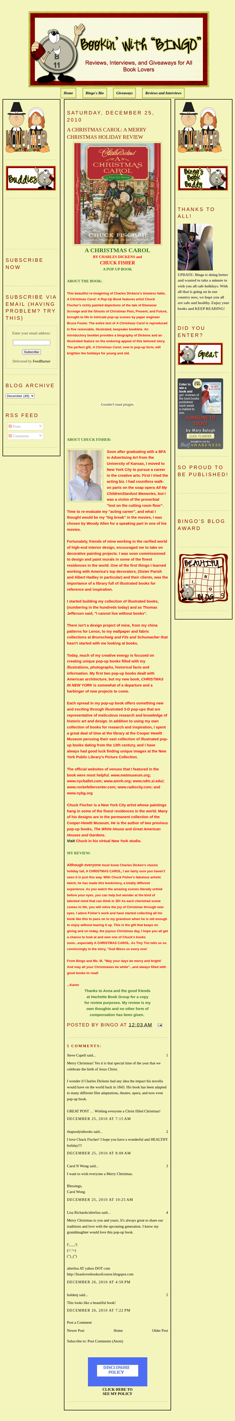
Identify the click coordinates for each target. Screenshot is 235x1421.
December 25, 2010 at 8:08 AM (99, 1153)
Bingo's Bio (95, 93)
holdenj (72, 1295)
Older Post (160, 1330)
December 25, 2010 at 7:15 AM (99, 1119)
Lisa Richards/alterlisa (84, 1212)
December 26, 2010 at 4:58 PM (99, 1282)
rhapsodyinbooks (79, 1132)
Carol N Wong (78, 1166)
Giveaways (124, 93)
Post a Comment (79, 1322)
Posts (14, 426)
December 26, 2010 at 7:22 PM (99, 1310)
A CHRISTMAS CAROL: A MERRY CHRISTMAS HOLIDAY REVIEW (106, 133)
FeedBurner (42, 361)
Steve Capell (76, 1055)
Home (68, 93)
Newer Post (75, 1330)
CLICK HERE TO (118, 1389)
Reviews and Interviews (163, 93)
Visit (71, 841)
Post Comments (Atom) (105, 1341)
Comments (19, 436)
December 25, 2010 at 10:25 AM (100, 1200)
